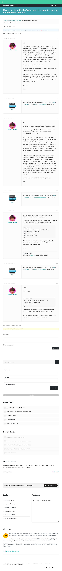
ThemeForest (15, 551)
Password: (5, 340)
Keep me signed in (9, 345)
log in (54, 102)
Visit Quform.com (10, 511)
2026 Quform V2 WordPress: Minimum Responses (19, 411)
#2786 (57, 118)
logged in (32, 255)
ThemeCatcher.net (10, 518)
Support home (9, 500)
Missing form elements (12, 423)
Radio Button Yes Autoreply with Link (15, 407)
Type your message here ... (43, 500)
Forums (9, 20)
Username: (6, 334)
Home (5, 20)
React (15, 564)
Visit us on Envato (10, 507)
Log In (56, 348)
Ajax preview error (11, 419)
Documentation (50, 485)
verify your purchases (40, 104)
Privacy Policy (20, 564)
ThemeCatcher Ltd (17, 563)
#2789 (57, 190)
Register (19, 395)
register (27, 104)
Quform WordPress (16, 20)
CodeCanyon (7, 551)
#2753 (57, 38)
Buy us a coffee (10, 514)
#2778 (57, 98)
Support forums (10, 504)
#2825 (57, 263)
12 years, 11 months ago (34, 30)
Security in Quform (11, 415)
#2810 (57, 210)
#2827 (57, 283)
